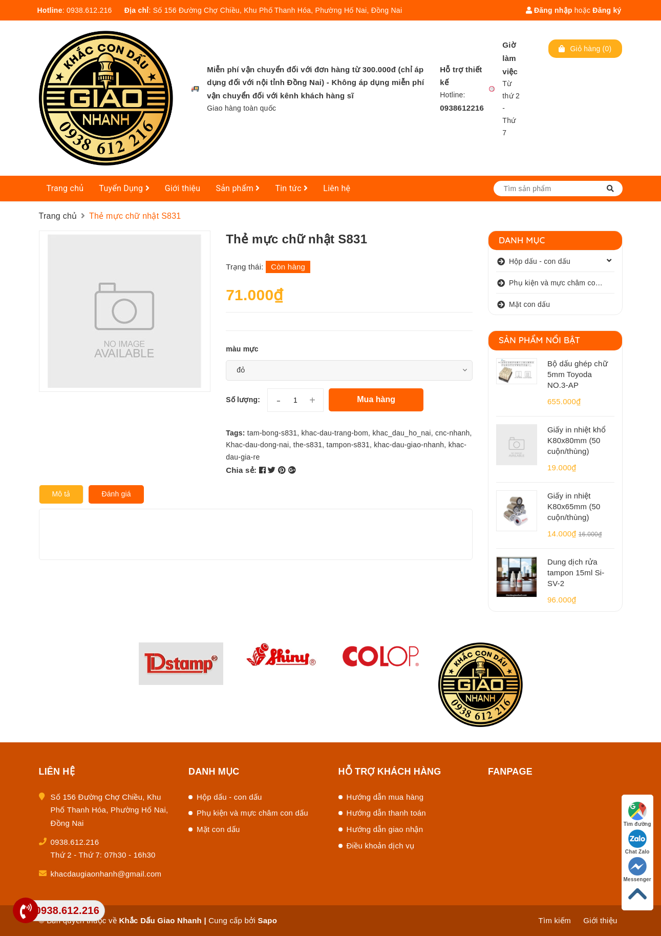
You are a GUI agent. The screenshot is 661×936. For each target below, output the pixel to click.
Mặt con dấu (529, 304)
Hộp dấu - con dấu (539, 261)
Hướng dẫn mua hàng (385, 797)
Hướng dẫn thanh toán (386, 812)
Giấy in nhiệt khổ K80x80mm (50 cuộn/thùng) (576, 440)
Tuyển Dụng (124, 188)
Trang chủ (65, 188)
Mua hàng (376, 399)
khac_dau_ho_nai (401, 433)
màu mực (242, 349)
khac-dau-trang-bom (335, 433)
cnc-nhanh (452, 433)
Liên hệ (336, 188)
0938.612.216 (89, 10)
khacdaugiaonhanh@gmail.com (106, 873)
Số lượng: (243, 400)
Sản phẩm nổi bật (539, 340)
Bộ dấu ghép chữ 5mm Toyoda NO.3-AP (577, 374)
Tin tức (291, 188)
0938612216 (462, 107)
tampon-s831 (348, 445)
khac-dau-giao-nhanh (409, 445)
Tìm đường (637, 814)
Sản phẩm (238, 188)
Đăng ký (606, 10)
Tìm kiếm (555, 920)
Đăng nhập (549, 10)
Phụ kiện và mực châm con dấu (561, 283)
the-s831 (307, 445)
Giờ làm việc (510, 58)
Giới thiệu (183, 188)
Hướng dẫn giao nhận (385, 829)
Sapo (267, 920)
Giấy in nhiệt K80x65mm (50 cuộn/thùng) (574, 506)
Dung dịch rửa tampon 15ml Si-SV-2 (575, 572)
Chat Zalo (637, 842)
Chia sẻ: (241, 470)
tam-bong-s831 (272, 433)
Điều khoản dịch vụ (381, 845)
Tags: (236, 433)
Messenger (638, 869)
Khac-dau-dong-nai (257, 445)
